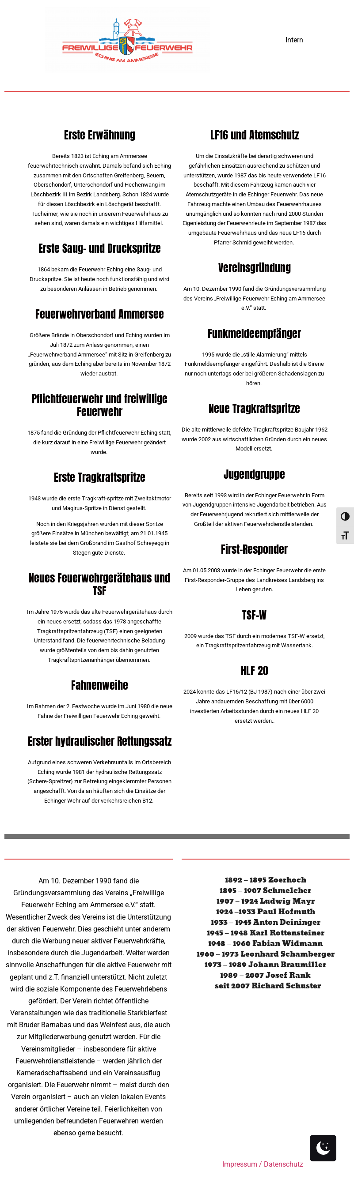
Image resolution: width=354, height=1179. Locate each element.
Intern (294, 40)
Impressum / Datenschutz (262, 1164)
